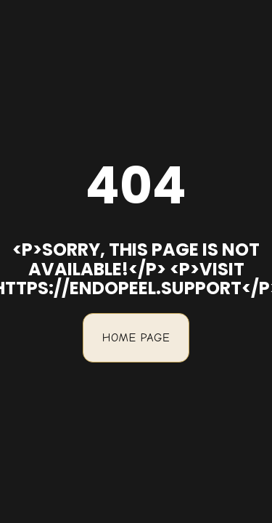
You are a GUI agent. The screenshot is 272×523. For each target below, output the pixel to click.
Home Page (136, 337)
